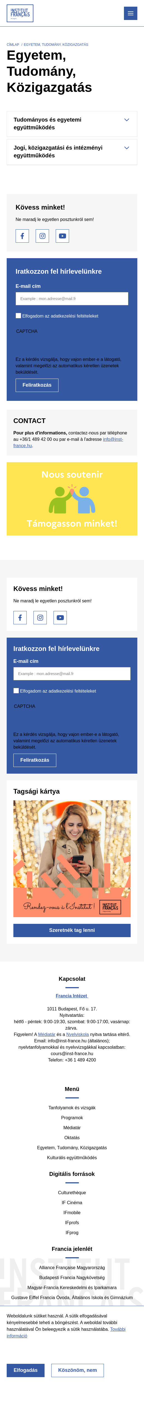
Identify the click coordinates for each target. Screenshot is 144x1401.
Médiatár (46, 1034)
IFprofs (72, 1222)
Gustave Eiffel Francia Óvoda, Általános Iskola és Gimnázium (72, 1297)
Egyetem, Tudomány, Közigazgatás (72, 1147)
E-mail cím (28, 286)
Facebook (22, 236)
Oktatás (72, 1137)
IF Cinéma (72, 1202)
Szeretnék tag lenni (72, 930)
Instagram (42, 236)
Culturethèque (72, 1192)
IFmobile (72, 1212)
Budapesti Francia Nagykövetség (72, 1277)
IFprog (71, 1232)
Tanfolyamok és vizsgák (72, 1107)
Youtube (62, 236)
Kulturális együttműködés (72, 1157)
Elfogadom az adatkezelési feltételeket (60, 316)
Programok (72, 1117)
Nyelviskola (77, 1034)
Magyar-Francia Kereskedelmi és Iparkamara (71, 1287)
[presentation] (58, 345)
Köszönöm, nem (77, 1370)
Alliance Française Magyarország (72, 1267)
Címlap (13, 45)
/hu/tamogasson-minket (72, 498)
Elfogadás (26, 1370)
